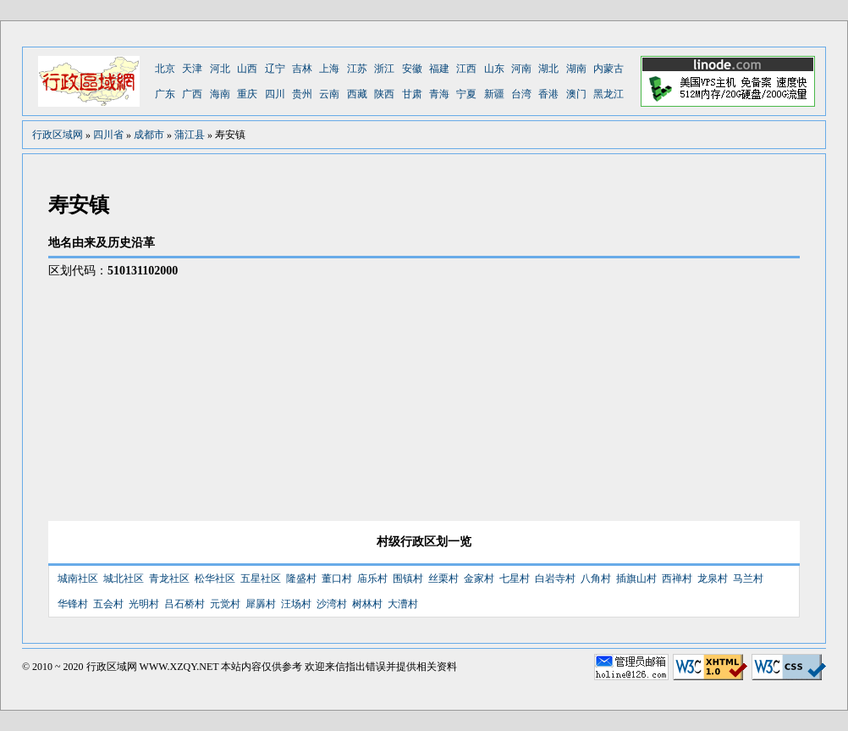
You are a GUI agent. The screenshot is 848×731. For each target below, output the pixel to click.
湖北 (548, 69)
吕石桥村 (184, 604)
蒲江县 (189, 135)
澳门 (576, 94)
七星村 (514, 578)
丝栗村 (443, 578)
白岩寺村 (555, 578)
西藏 (357, 94)
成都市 (149, 135)
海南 (220, 94)
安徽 (412, 69)
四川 (275, 94)
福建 (439, 69)
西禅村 (677, 578)
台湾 (521, 94)
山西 (247, 69)
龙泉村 (712, 578)
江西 (466, 69)
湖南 (576, 69)
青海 (439, 94)
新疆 (494, 94)
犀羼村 (260, 604)
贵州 (302, 94)
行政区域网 (57, 135)
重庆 (247, 94)
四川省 (108, 135)
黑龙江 (608, 94)
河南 (521, 69)
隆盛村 (301, 578)
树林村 (367, 604)
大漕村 (403, 604)
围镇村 (408, 578)
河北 (220, 69)
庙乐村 (372, 578)
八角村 (596, 578)
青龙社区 (169, 578)
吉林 (302, 69)
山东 (494, 69)
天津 (192, 69)
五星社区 (260, 578)
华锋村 (73, 604)
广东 (165, 94)
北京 (165, 69)
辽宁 (275, 69)
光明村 (144, 604)
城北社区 (123, 578)
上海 (329, 69)
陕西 (384, 94)
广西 (192, 94)
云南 (329, 94)
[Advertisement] (657, 385)
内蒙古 (608, 69)
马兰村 (748, 578)
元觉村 (225, 604)
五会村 (108, 604)
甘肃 (412, 94)
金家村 (479, 578)
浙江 (384, 69)
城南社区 (78, 578)
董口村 (337, 578)
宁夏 (466, 94)
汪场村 (296, 604)
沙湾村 (332, 604)
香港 (548, 94)
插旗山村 (636, 578)
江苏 (357, 69)
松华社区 (215, 578)
